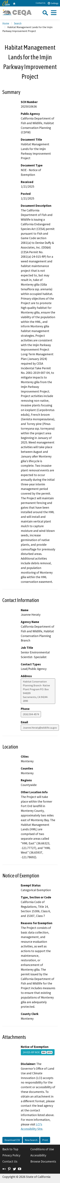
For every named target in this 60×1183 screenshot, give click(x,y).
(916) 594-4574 (31, 714)
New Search (31, 1140)
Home (5, 23)
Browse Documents (43, 1161)
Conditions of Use (42, 1149)
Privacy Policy (11, 1155)
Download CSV (12, 1140)
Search (17, 23)
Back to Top (10, 1149)
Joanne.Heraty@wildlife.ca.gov (40, 727)
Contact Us (40, 3)
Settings (53, 3)
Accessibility (38, 1155)
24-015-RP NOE (37, 1052)
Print (45, 1140)
